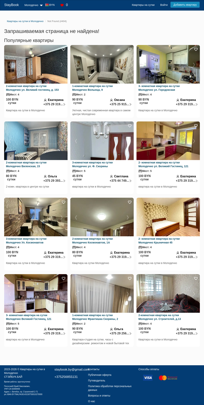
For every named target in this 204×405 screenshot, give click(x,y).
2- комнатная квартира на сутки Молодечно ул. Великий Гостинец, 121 (163, 164)
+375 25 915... (121, 104)
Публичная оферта (99, 374)
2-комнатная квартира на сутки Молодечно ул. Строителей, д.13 (159, 317)
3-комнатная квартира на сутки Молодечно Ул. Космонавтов (26, 240)
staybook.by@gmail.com (71, 369)
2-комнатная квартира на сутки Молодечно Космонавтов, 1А (92, 240)
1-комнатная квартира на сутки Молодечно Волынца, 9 (92, 88)
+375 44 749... (121, 180)
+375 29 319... (54, 104)
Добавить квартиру (185, 4)
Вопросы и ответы (99, 395)
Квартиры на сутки (143, 4)
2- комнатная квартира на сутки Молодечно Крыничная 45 (159, 240)
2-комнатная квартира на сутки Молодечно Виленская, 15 (26, 164)
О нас (91, 401)
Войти (164, 4)
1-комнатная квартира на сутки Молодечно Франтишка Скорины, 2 (95, 317)
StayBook (11, 5)
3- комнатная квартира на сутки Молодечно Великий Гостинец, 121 (28, 317)
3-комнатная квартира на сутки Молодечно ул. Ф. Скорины (92, 164)
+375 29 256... (121, 333)
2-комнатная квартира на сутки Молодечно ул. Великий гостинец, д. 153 (32, 88)
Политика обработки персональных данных (110, 388)
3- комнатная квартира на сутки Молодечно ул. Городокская (159, 88)
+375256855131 (66, 377)
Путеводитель (96, 380)
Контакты (93, 369)
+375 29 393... (54, 180)
